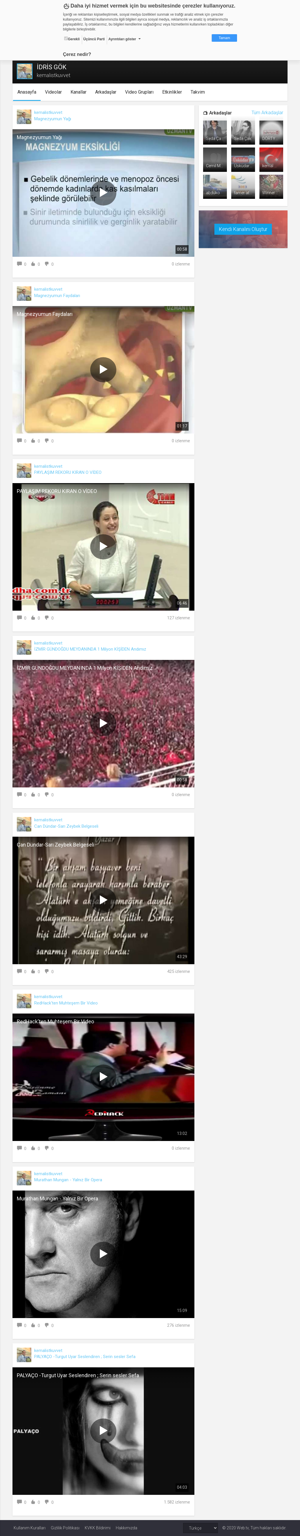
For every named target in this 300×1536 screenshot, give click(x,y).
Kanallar (80, 92)
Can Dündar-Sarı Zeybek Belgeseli (67, 826)
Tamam (224, 38)
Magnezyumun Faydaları (58, 295)
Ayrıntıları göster (122, 39)
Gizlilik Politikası (65, 1528)
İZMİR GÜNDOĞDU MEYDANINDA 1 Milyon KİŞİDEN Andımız (91, 649)
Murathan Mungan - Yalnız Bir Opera (69, 1179)
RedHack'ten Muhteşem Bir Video (67, 1003)
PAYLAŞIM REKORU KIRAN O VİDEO (69, 472)
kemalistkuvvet (49, 112)
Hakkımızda (126, 1528)
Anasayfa (28, 92)
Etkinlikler (173, 92)
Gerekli (72, 39)
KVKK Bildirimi (98, 1528)
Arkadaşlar (107, 92)
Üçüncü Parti (94, 39)
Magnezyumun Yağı (53, 118)
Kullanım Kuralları (30, 1528)
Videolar (54, 92)
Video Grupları (140, 92)
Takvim (199, 92)
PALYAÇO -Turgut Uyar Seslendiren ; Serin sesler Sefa (86, 1356)
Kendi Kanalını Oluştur (242, 228)
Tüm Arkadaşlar (266, 112)
